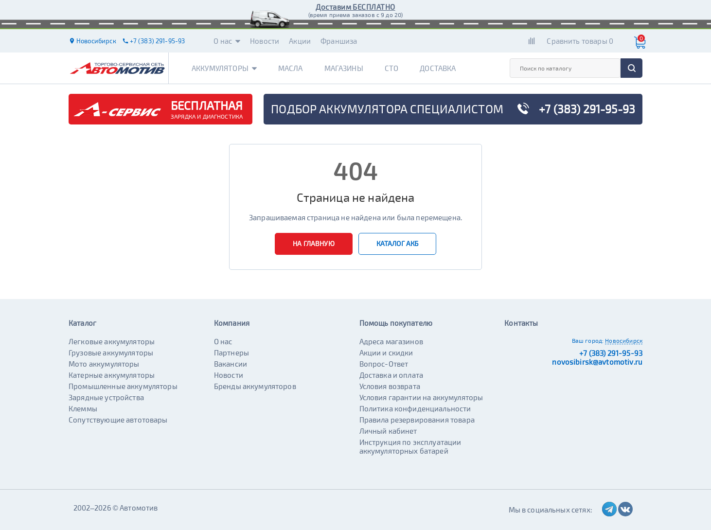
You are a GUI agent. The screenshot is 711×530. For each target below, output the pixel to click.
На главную (314, 243)
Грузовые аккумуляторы (111, 352)
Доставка (438, 68)
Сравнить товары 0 (580, 40)
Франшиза (338, 40)
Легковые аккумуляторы (112, 341)
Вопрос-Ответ (384, 363)
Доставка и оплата (391, 375)
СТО (391, 68)
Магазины (343, 68)
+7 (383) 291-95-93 (610, 353)
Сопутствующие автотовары (118, 419)
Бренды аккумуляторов (255, 386)
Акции (300, 40)
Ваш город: (588, 340)
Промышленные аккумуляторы (123, 386)
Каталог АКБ (397, 243)
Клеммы (83, 408)
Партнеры (231, 352)
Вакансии (230, 363)
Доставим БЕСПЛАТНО (355, 6)
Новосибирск (623, 340)
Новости (264, 40)
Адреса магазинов (391, 341)
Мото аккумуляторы (104, 363)
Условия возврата (389, 386)
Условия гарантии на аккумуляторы (421, 397)
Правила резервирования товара (417, 419)
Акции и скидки (386, 352)
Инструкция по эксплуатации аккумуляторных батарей (410, 446)
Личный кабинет (388, 430)
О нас (226, 40)
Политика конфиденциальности (415, 408)
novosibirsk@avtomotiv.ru (597, 361)
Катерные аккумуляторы (112, 375)
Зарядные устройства (106, 397)
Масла (290, 68)
